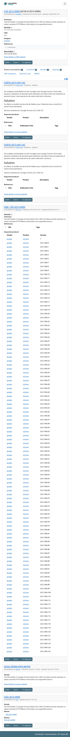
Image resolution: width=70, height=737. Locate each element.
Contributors (39, 734)
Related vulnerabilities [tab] (13, 70)
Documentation (51, 734)
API (58, 734)
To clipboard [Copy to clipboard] (26, 62)
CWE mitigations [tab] (10, 74)
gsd (17, 699)
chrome (26, 239)
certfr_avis (19, 85)
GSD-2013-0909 (12, 697)
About (63, 734)
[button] (35, 47)
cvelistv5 (18, 14)
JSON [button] (8, 62)
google (9, 239)
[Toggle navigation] (65, 4)
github (18, 669)
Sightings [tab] (57, 70)
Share (16, 62)
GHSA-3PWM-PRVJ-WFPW (17, 666)
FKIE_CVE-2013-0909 (14, 207)
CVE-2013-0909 (12, 11)
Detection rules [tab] (25, 74)
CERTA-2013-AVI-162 (14, 82)
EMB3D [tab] (36, 74)
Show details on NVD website (14, 57)
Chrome (7, 41)
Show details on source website (15, 132)
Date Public (9, 51)
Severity (8, 27)
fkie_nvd (18, 210)
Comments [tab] (31, 70)
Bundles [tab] (44, 70)
